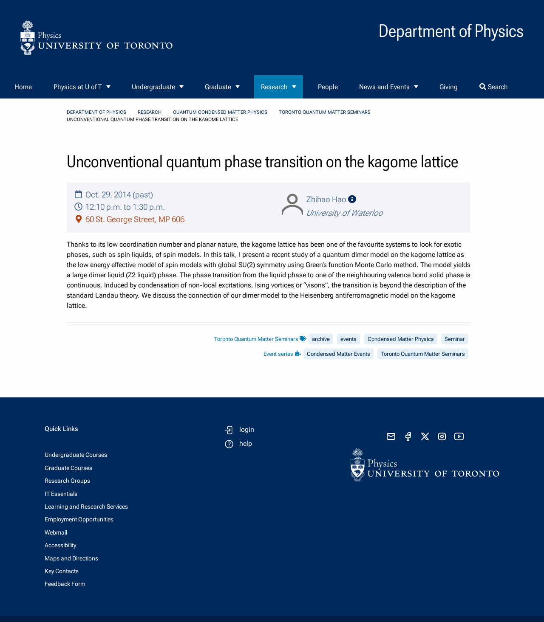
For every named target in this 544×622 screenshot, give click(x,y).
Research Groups (67, 480)
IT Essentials (61, 493)
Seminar (455, 339)
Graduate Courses (68, 467)
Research (274, 87)
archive (321, 339)
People (328, 87)
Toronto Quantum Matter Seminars (325, 112)
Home (23, 87)
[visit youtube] (459, 436)
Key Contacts (62, 571)
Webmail (56, 532)
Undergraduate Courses (76, 454)
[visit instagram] (442, 436)
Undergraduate (153, 87)
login (246, 429)
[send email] (391, 436)
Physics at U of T (78, 87)
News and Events (384, 87)
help (245, 443)
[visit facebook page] (408, 436)
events (348, 339)
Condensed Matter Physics (401, 339)
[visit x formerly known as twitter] (425, 436)
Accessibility (60, 545)
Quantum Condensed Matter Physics (220, 112)
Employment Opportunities (79, 519)
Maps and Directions (71, 558)
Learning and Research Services (86, 506)
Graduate (218, 87)
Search (493, 87)
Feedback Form (65, 583)
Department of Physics (96, 112)
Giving (448, 87)
